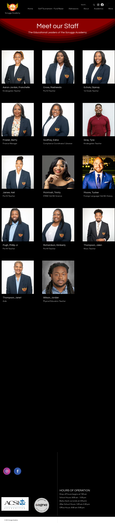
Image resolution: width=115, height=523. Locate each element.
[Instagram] (98, 4)
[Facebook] (102, 4)
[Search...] (83, 5)
